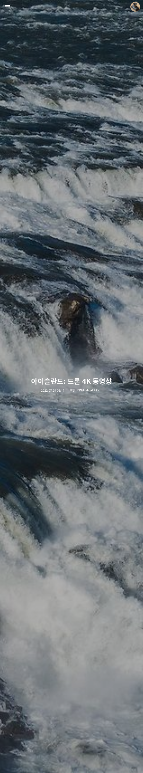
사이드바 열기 (7, 6)
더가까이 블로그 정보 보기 (135, 6)
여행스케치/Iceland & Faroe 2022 (86, 390)
